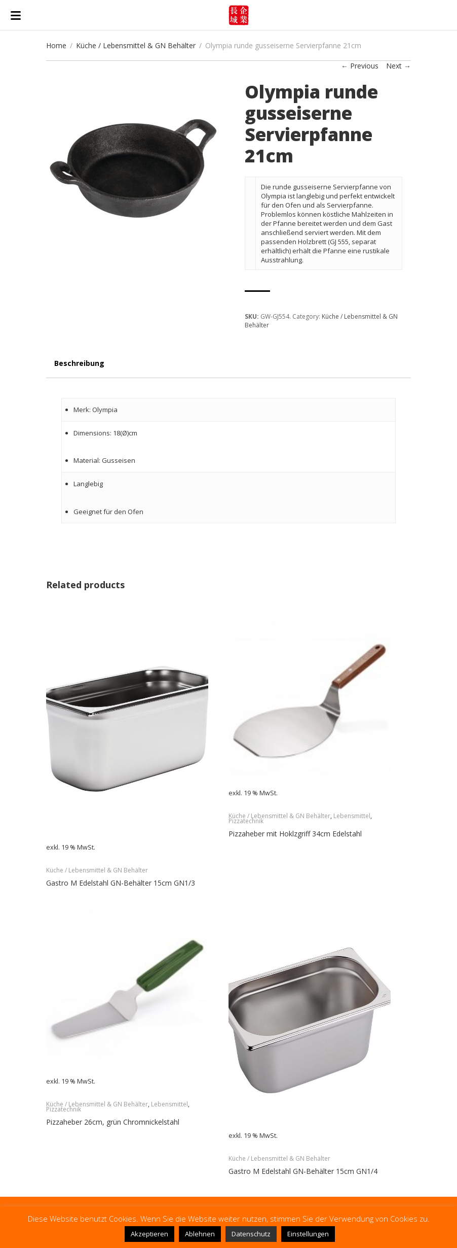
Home (56, 45)
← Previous (359, 66)
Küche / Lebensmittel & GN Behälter (136, 45)
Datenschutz (251, 1233)
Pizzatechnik (245, 821)
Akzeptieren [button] (149, 1233)
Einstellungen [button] (308, 1233)
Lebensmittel (351, 816)
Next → (398, 66)
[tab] (79, 368)
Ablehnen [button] (200, 1233)
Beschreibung (79, 363)
